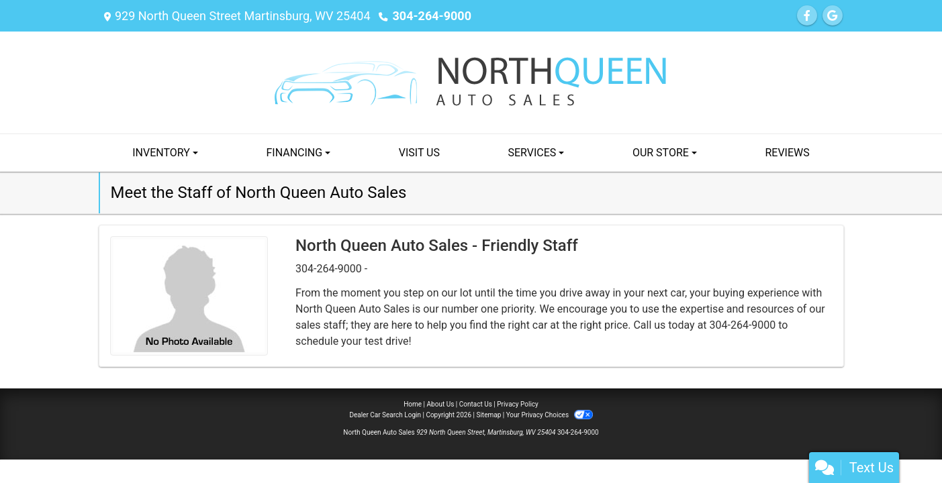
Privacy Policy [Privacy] (517, 404)
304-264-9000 (432, 16)
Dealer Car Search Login (385, 415)
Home (413, 404)
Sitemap (488, 415)
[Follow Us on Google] (832, 15)
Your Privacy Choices (549, 415)
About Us (441, 404)
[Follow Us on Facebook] (807, 15)
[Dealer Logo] (471, 81)
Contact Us (475, 404)
